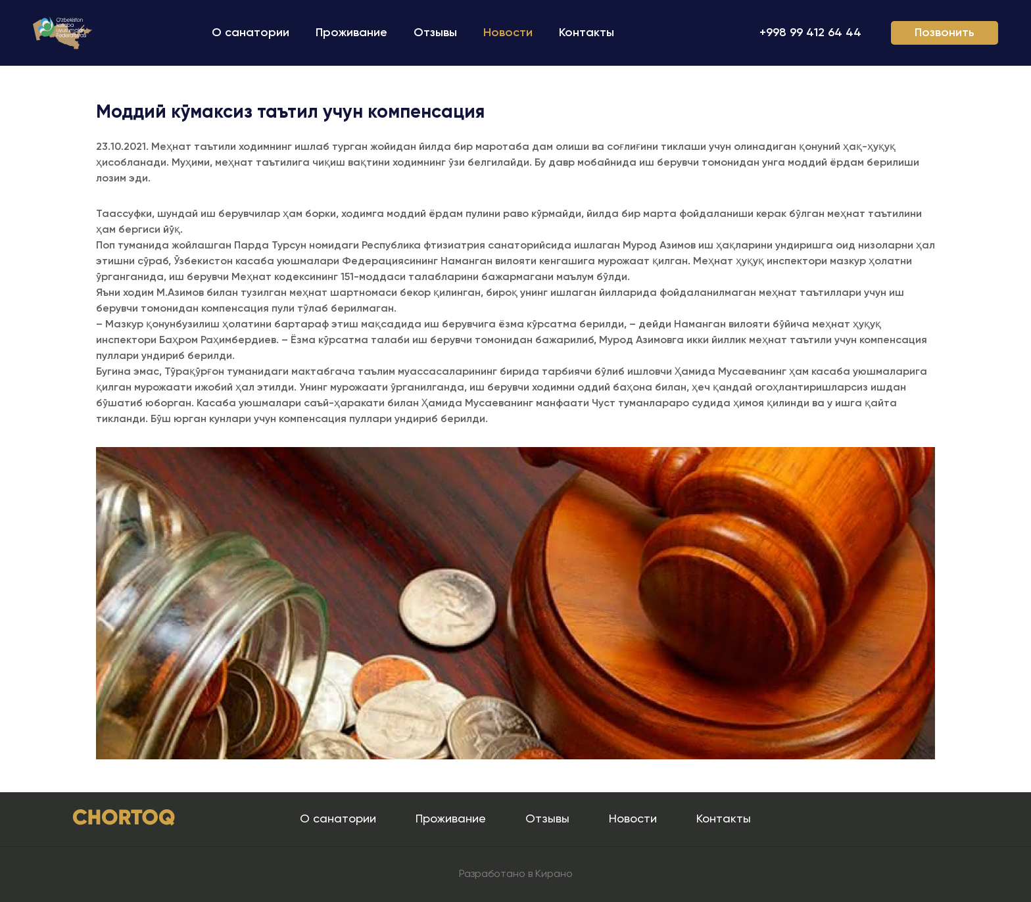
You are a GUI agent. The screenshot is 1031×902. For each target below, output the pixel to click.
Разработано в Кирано (516, 874)
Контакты (586, 33)
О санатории (250, 33)
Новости (508, 33)
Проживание (351, 33)
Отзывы (435, 33)
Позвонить (944, 33)
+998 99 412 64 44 (810, 33)
